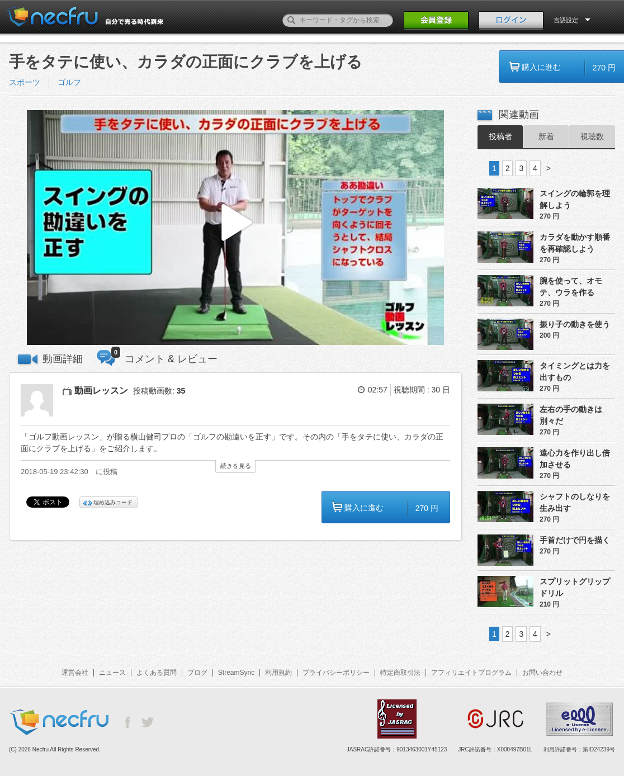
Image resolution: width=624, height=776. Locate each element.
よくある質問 (156, 672)
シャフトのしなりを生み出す (575, 502)
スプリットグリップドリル (575, 587)
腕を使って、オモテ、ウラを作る (571, 286)
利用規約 (278, 672)
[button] (235, 228)
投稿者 (500, 136)
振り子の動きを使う (575, 324)
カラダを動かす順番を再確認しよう (575, 243)
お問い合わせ (542, 672)
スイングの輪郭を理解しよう (575, 199)
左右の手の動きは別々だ (571, 415)
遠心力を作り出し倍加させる (575, 458)
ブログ (197, 672)
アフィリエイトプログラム (471, 672)
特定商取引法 (400, 672)
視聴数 (592, 136)
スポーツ (24, 82)
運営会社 (75, 672)
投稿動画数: (159, 390)
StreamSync (236, 672)
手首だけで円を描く (575, 540)
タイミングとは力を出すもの (575, 371)
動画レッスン (101, 390)
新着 (546, 136)
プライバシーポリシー (336, 672)
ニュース (112, 672)
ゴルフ (69, 82)
